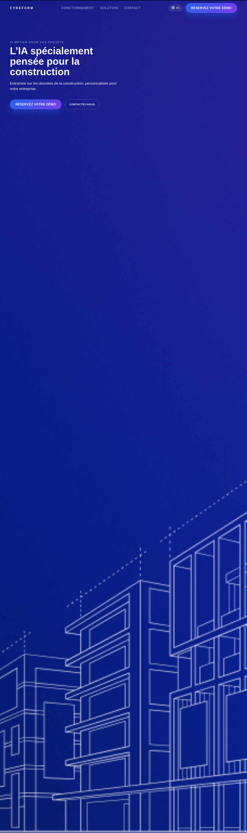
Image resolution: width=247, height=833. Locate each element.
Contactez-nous (82, 104)
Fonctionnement (77, 8)
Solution (109, 8)
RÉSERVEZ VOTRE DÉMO (211, 8)
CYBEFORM (22, 8)
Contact (132, 8)
